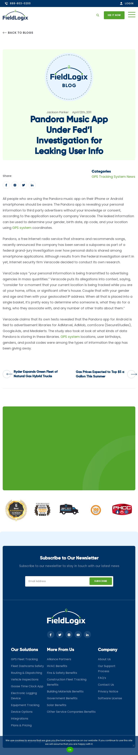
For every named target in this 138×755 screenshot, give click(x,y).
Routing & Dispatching (26, 673)
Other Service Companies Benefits (71, 712)
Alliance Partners (59, 659)
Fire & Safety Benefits (62, 673)
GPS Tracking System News (113, 176)
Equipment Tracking (25, 705)
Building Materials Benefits (65, 691)
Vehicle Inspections (24, 679)
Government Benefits (62, 698)
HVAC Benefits (57, 666)
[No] (133, 745)
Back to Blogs (18, 32)
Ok (69, 749)
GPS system (21, 227)
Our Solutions (24, 650)
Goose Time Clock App (27, 686)
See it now (114, 15)
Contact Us (106, 685)
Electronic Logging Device (24, 695)
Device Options (22, 712)
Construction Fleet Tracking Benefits (66, 682)
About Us (104, 659)
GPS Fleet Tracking (24, 659)
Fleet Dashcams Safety (27, 666)
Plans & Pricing (21, 725)
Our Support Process (106, 668)
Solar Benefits (56, 705)
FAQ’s (102, 678)
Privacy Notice (108, 691)
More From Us (60, 650)
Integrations (19, 718)
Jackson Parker (58, 112)
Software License (110, 698)
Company (107, 650)
